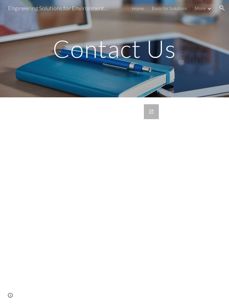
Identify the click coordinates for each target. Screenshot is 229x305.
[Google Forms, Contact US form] (115, 201)
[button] (222, 8)
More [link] (200, 8)
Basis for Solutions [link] (169, 8)
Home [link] (138, 8)
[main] (114, 48)
